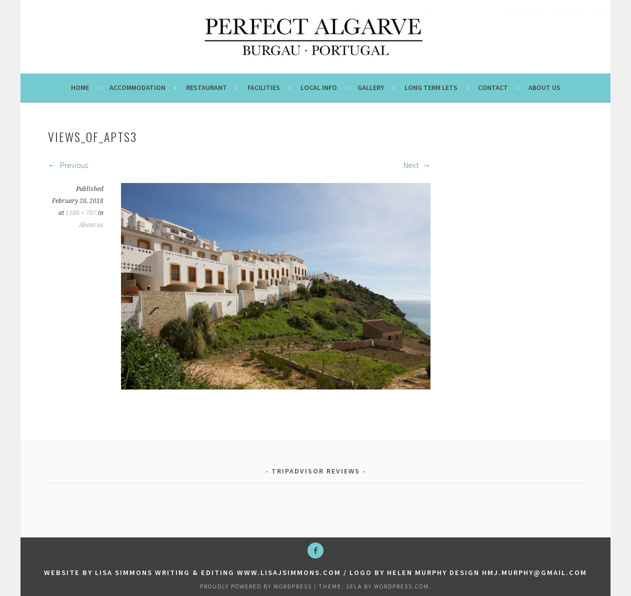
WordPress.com (401, 586)
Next (417, 165)
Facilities (264, 87)
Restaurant (206, 87)
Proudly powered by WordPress (256, 586)
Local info (318, 87)
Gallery (371, 87)
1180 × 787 (81, 213)
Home (80, 87)
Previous (68, 165)
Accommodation (138, 87)
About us (544, 87)
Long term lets (431, 87)
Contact (493, 87)
